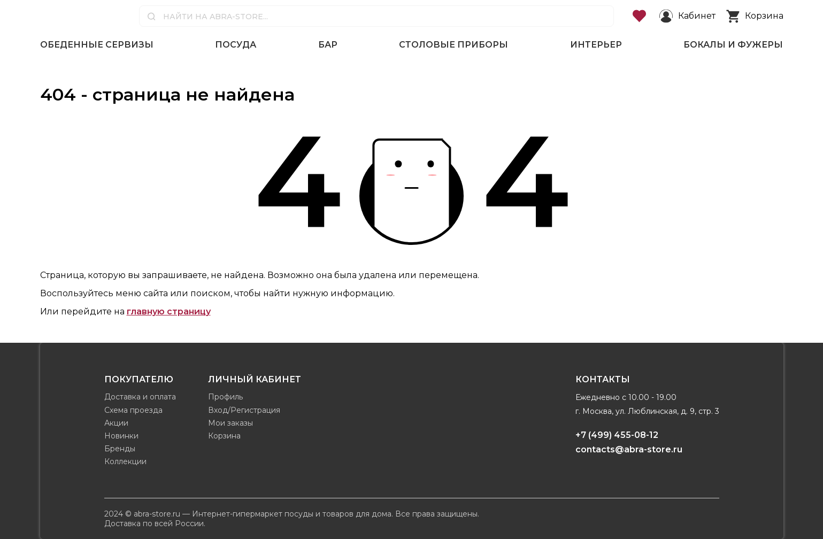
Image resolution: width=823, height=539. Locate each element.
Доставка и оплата (140, 396)
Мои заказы (230, 423)
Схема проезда (133, 410)
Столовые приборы (453, 45)
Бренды (119, 448)
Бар (327, 45)
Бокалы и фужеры (733, 45)
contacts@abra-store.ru (628, 449)
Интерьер (596, 45)
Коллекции (125, 461)
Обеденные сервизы (96, 45)
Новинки (121, 436)
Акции (116, 423)
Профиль (225, 396)
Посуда (235, 45)
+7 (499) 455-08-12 (616, 435)
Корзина (224, 436)
